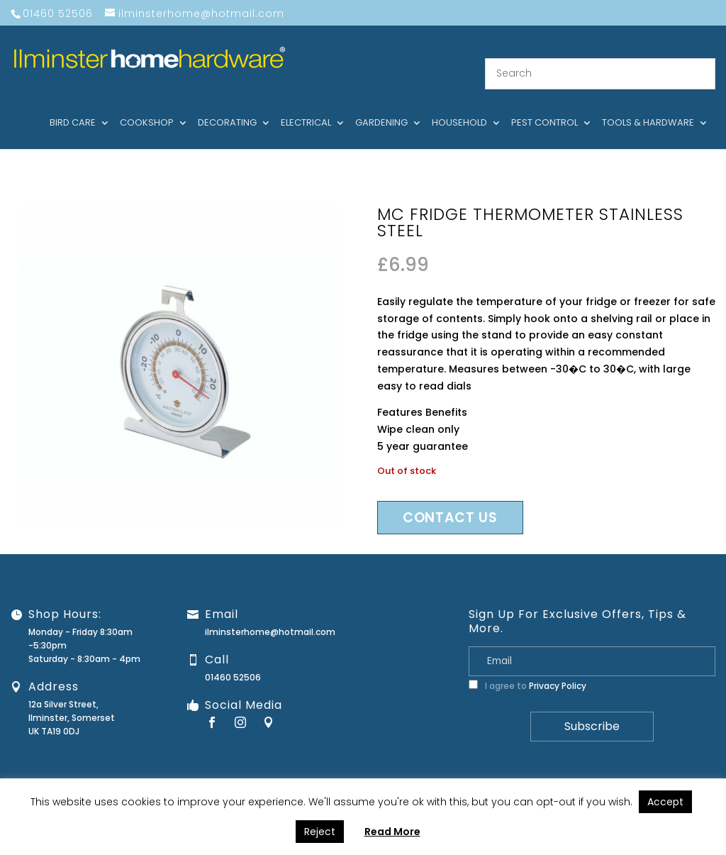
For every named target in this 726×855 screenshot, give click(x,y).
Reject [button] (319, 831)
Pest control (544, 105)
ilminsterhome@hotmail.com (270, 614)
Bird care (73, 105)
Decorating (227, 105)
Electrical (306, 105)
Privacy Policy (557, 668)
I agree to (527, 668)
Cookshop (147, 105)
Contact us (450, 499)
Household (459, 105)
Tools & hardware (648, 105)
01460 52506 (233, 659)
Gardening (381, 105)
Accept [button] (665, 802)
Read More (392, 831)
